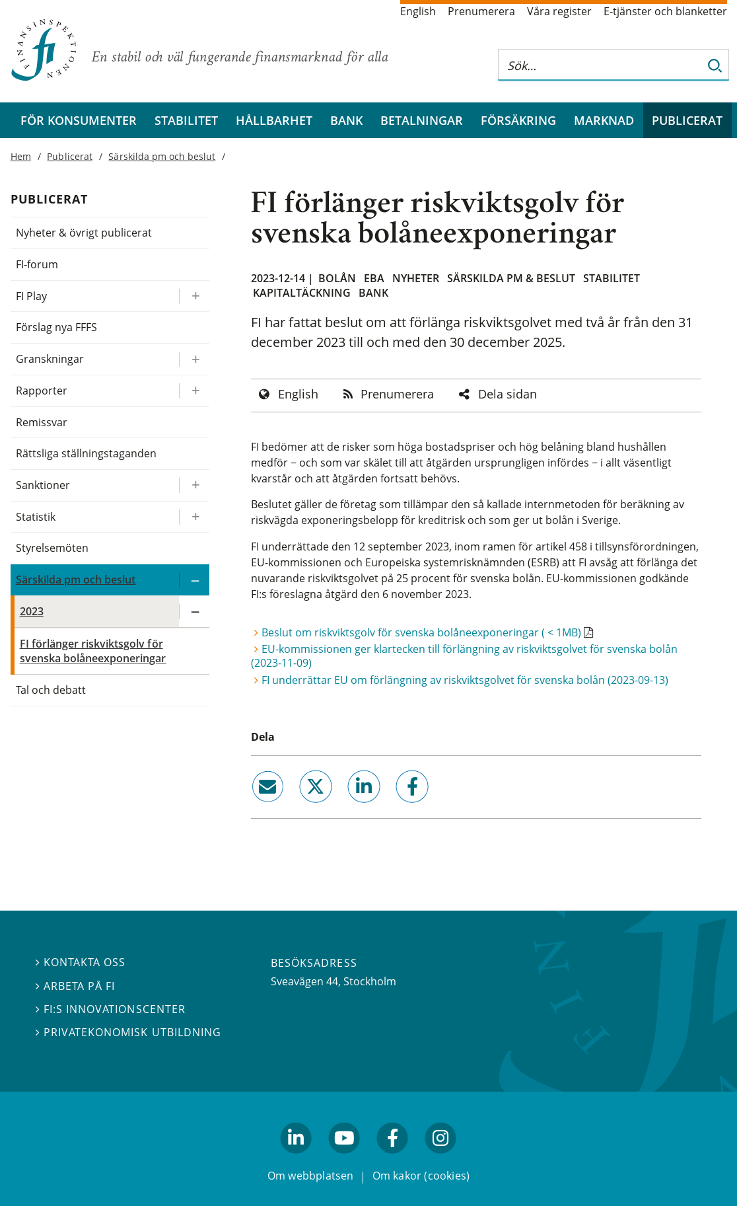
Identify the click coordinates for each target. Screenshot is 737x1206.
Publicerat (687, 120)
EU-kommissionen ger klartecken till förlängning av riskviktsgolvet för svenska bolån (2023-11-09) (464, 656)
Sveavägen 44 (304, 981)
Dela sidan (507, 394)
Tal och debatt (51, 690)
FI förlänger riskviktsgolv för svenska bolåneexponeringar (93, 651)
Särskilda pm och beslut (161, 156)
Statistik (35, 516)
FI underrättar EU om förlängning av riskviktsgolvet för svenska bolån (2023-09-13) (465, 680)
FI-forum (37, 264)
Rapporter (41, 390)
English (418, 11)
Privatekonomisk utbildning (128, 1032)
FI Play (31, 296)
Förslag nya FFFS (57, 327)
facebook (397, 808)
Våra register (559, 11)
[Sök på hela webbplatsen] (600, 65)
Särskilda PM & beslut (511, 278)
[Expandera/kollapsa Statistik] (194, 517)
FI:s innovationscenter (111, 1008)
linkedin (345, 808)
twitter (296, 808)
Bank (346, 120)
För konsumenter (78, 120)
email (255, 808)
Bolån (337, 278)
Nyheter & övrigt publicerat (84, 232)
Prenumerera (481, 11)
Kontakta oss (80, 962)
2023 (32, 611)
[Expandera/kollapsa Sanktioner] (194, 485)
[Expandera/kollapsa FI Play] (194, 296)
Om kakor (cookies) (421, 1175)
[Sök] (715, 65)
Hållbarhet (274, 120)
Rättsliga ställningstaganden (86, 453)
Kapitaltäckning (302, 292)
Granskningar (50, 359)
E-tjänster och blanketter (665, 11)
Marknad (604, 120)
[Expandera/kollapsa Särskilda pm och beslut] (194, 579)
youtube (344, 1159)
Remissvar (41, 422)
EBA (374, 278)
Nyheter (415, 278)
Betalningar (421, 120)
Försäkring (518, 120)
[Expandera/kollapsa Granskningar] (194, 359)
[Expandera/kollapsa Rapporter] (194, 390)
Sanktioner (43, 485)
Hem (21, 156)
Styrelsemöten (52, 548)
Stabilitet (186, 120)
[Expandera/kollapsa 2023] (194, 611)
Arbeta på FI (75, 985)
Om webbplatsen (310, 1175)
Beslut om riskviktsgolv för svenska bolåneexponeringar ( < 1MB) (421, 632)
